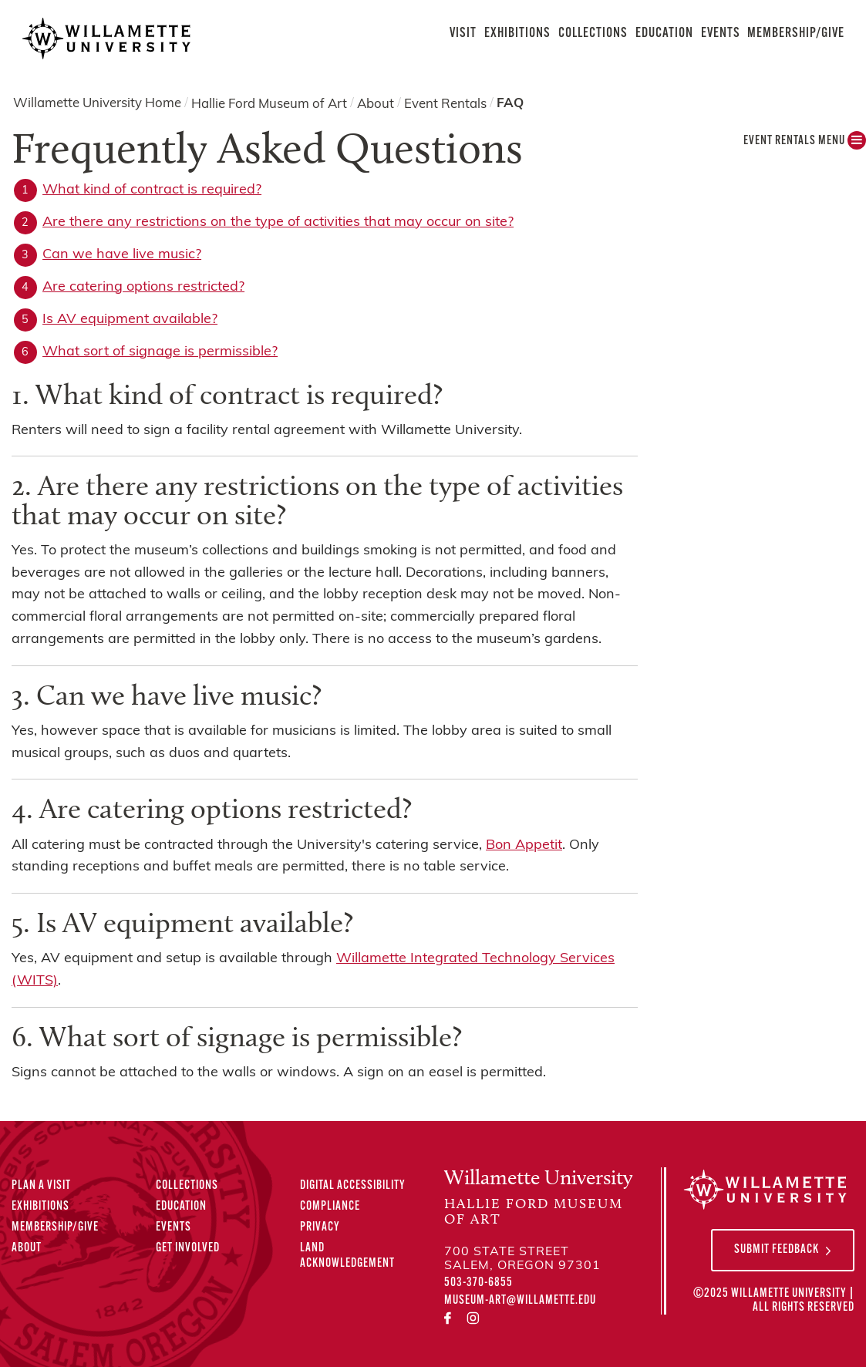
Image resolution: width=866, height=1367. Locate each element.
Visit (463, 33)
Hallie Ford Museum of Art (269, 103)
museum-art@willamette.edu (520, 1301)
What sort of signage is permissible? (160, 352)
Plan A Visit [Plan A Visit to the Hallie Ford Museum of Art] (41, 1186)
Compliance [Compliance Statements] (330, 1206)
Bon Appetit (524, 845)
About (375, 103)
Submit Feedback (776, 1250)
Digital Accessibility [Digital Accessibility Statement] (353, 1186)
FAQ (510, 103)
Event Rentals (445, 103)
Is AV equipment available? (129, 319)
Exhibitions (517, 33)
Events (720, 33)
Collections (593, 33)
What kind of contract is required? (151, 190)
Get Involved (188, 1248)
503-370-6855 (478, 1283)
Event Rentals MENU (804, 144)
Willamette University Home (97, 103)
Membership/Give (795, 33)
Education (664, 33)
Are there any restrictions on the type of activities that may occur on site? (278, 222)
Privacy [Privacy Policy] (320, 1227)
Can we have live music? (121, 254)
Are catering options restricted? (143, 287)
